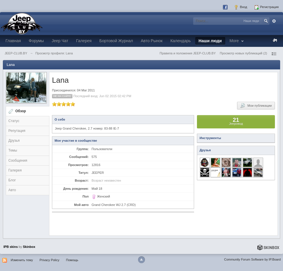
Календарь (180, 40)
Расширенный (274, 21)
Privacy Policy (49, 260)
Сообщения (17, 160)
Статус (13, 121)
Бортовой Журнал (116, 40)
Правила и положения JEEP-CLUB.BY (188, 53)
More (237, 40)
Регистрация (266, 7)
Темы (12, 150)
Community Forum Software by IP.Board (252, 259)
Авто (12, 190)
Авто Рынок (151, 40)
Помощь (72, 260)
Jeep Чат (60, 40)
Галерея (84, 40)
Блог (12, 180)
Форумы (36, 40)
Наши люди (210, 40)
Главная (13, 40)
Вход (240, 7)
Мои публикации (256, 105)
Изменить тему (22, 260)
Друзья (14, 141)
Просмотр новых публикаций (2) (243, 53)
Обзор (20, 111)
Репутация (16, 131)
